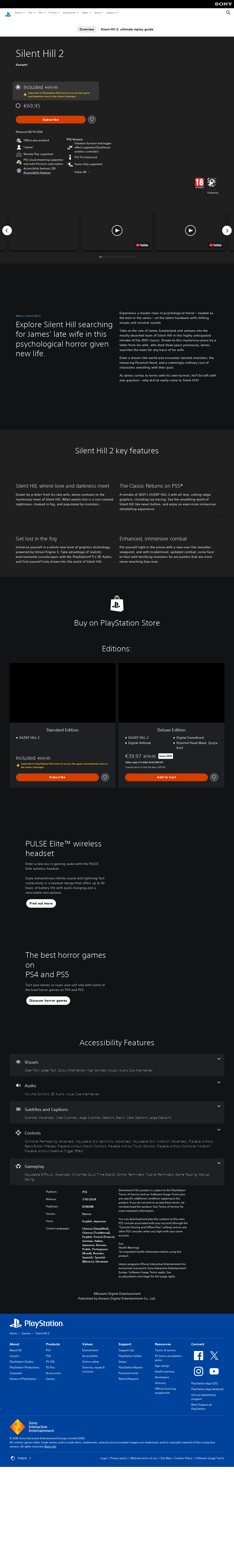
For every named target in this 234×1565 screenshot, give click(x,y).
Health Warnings (129, 1354)
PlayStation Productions (24, 1474)
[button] (37, 168)
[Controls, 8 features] (117, 1248)
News (85, 12)
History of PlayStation (23, 1486)
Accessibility (90, 1463)
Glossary (160, 1490)
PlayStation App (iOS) (204, 1490)
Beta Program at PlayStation (201, 1514)
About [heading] (14, 1451)
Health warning (164, 1478)
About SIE (15, 1457)
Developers (162, 1484)
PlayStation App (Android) (207, 1496)
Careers (14, 1463)
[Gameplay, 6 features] (117, 1278)
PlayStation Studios (22, 1469)
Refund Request (128, 1486)
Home (13, 1440)
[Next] (227, 226)
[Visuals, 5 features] (117, 1172)
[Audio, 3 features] (117, 1196)
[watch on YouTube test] (142, 241)
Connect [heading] (197, 1451)
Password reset (128, 1480)
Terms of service (165, 1457)
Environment (90, 1457)
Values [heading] (87, 1451)
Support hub (126, 1457)
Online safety (90, 1469)
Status (123, 1469)
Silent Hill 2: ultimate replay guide (127, 25)
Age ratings (162, 1473)
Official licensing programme (165, 1498)
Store (97, 12)
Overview (87, 25)
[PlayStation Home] (8, 12)
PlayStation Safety (130, 1463)
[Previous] (7, 226)
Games (18, 12)
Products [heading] (53, 1451)
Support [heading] (125, 1451)
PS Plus (52, 12)
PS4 (40, 12)
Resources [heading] (163, 1451)
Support (110, 12)
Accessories (69, 12)
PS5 (30, 12)
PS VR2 (50, 1469)
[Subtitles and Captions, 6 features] (117, 1219)
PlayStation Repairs (131, 1474)
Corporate (16, 1480)
